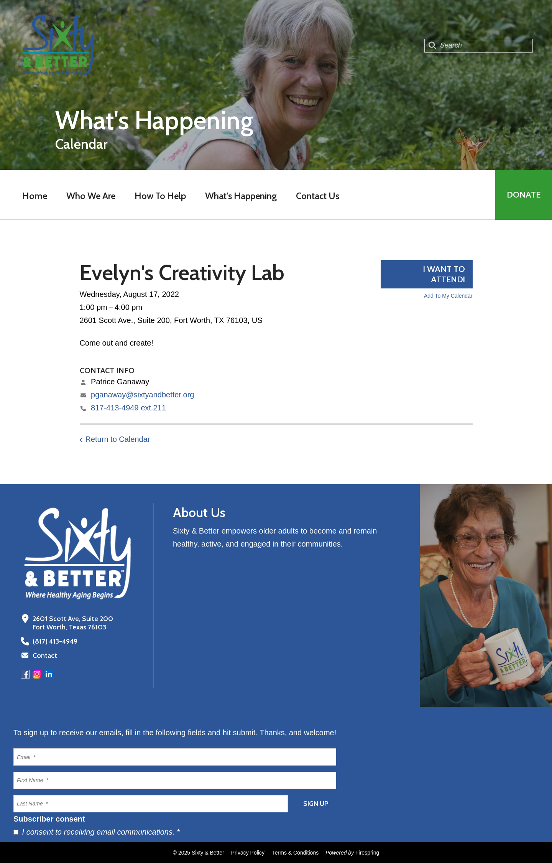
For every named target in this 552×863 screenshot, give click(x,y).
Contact (45, 655)
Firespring (367, 853)
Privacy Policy (247, 853)
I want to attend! (444, 274)
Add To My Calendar (448, 296)
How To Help (160, 195)
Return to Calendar (117, 439)
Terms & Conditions (295, 853)
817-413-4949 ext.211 (128, 408)
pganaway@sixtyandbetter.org (142, 394)
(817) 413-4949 (55, 641)
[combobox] (478, 46)
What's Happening (241, 195)
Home (34, 195)
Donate (523, 194)
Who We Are (90, 195)
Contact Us (317, 195)
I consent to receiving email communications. (96, 832)
